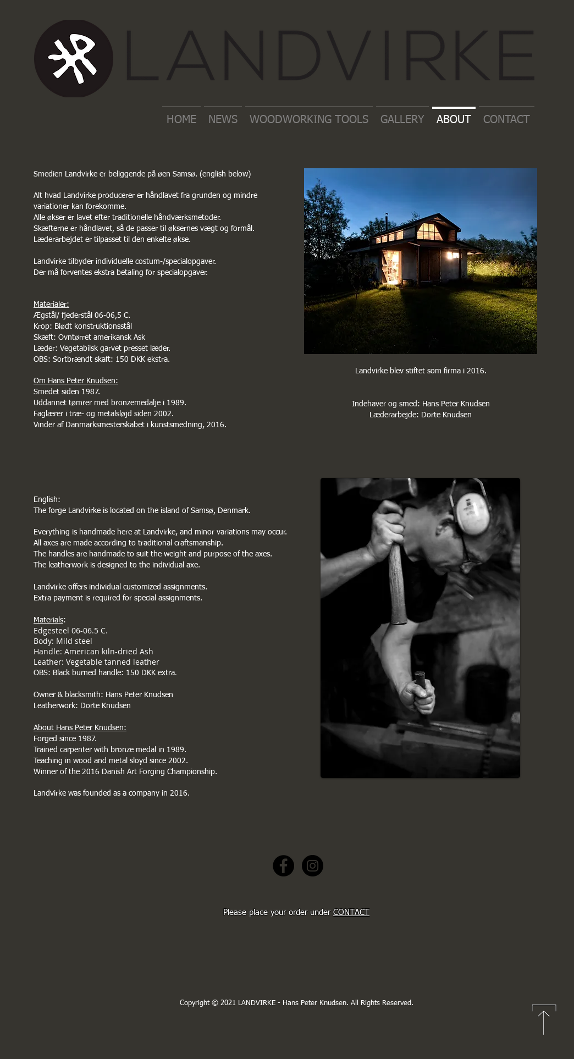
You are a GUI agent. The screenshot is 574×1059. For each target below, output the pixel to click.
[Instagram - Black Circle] (312, 865)
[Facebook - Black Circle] (283, 865)
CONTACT (351, 912)
